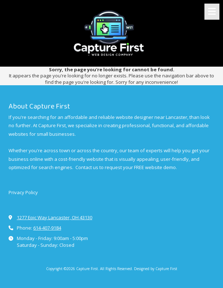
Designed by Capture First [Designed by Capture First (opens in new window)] (155, 268)
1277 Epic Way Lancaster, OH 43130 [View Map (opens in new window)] (54, 217)
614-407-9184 (47, 228)
